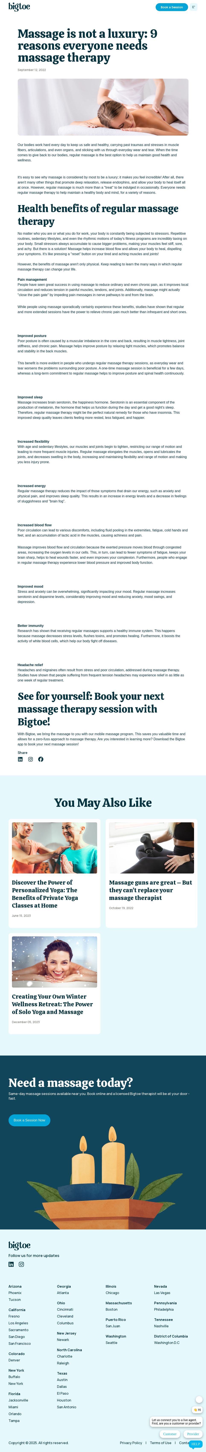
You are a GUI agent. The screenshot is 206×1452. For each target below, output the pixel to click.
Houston (64, 1400)
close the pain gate (33, 295)
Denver (14, 1360)
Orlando (15, 1414)
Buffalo (14, 1376)
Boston (111, 1309)
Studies (23, 675)
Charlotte (64, 1356)
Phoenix (15, 1292)
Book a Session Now (29, 1120)
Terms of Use (160, 1442)
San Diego (17, 1336)
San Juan (113, 1326)
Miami (13, 1407)
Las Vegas (162, 1292)
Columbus (65, 1323)
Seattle (111, 1342)
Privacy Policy (131, 1442)
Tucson (15, 1299)
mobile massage (107, 734)
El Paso (63, 1393)
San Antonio (66, 1407)
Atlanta (63, 1292)
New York (16, 1383)
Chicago (112, 1292)
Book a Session (172, 7)
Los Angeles (18, 1323)
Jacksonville (18, 1400)
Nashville (161, 1326)
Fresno (14, 1316)
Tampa (14, 1420)
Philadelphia (164, 1309)
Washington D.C (167, 1342)
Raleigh (63, 1363)
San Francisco (20, 1343)
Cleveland (65, 1316)
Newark (63, 1339)
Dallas (62, 1386)
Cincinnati (65, 1309)
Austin (62, 1379)
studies (141, 307)
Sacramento (18, 1330)
